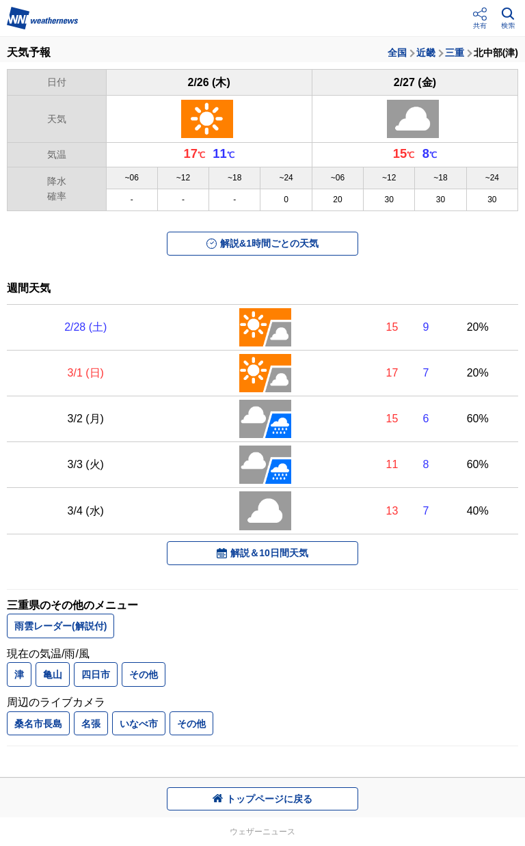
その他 (143, 674)
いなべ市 (139, 723)
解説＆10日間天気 (262, 552)
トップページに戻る (262, 798)
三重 (454, 52)
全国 (397, 52)
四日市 (95, 674)
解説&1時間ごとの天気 (262, 243)
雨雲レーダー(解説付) (60, 625)
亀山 (52, 674)
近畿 (425, 52)
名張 (90, 723)
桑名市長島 (38, 723)
